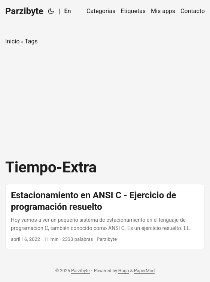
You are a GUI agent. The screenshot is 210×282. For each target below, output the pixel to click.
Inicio (12, 41)
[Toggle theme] (50, 11)
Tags (31, 41)
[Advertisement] (105, 102)
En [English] (67, 11)
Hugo (123, 270)
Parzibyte (24, 11)
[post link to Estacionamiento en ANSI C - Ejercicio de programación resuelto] (105, 216)
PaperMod (144, 270)
